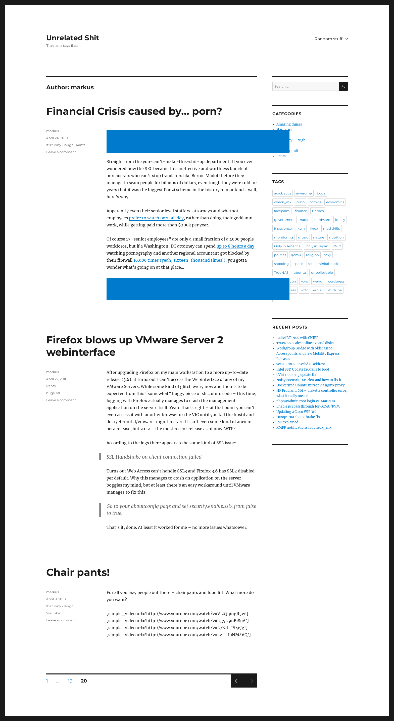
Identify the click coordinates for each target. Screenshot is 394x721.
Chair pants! (78, 572)
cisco (301, 202)
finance (301, 211)
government (284, 220)
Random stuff (328, 38)
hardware (322, 220)
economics (335, 202)
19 (72, 681)
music (303, 237)
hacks (304, 220)
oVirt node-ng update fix (296, 375)
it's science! (283, 228)
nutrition (336, 237)
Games (318, 211)
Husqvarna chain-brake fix (298, 417)
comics (315, 202)
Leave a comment (61, 152)
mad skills (331, 228)
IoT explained (287, 422)
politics (280, 255)
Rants (80, 145)
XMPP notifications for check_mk (303, 427)
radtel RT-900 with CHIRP (297, 338)
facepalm (282, 211)
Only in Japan (317, 246)
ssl (58, 393)
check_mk (282, 202)
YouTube (53, 613)
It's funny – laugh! (291, 140)
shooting (281, 264)
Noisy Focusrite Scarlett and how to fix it (308, 380)
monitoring (283, 237)
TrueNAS (281, 272)
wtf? (304, 290)
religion (312, 255)
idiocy (340, 220)
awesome (304, 193)
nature (318, 237)
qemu (296, 255)
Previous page (237, 687)
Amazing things (289, 124)
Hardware (284, 130)
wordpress (335, 281)
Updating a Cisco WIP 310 (296, 412)
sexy (327, 255)
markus (52, 131)
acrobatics (282, 193)
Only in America (287, 246)
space (298, 264)
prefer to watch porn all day (156, 217)
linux (314, 228)
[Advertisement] (199, 142)
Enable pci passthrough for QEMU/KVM (308, 406)
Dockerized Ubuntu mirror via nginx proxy (310, 385)
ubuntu (299, 272)
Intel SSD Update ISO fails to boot (302, 369)
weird (317, 281)
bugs (50, 393)
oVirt (337, 246)
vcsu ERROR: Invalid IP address (301, 364)
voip (304, 281)
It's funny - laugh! (60, 145)
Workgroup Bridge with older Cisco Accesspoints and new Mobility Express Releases (308, 353)
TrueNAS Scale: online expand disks (305, 343)
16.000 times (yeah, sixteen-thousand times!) (179, 260)
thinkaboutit (327, 264)
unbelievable (322, 272)
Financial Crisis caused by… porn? (134, 111)
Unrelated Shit (72, 37)
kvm (301, 228)
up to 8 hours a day (235, 246)
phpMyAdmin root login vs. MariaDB (305, 401)
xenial (318, 290)
